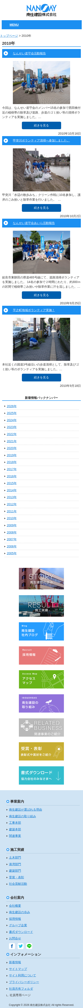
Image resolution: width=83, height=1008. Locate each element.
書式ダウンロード (21, 932)
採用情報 (15, 918)
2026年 (12, 406)
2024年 (12, 420)
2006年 (12, 546)
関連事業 (15, 835)
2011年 (12, 511)
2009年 (12, 525)
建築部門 (15, 870)
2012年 (12, 504)
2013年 (12, 497)
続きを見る (41, 125)
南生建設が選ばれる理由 (25, 809)
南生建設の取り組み (22, 816)
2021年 (12, 441)
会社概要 (15, 905)
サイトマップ (18, 969)
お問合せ (15, 938)
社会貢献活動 (18, 883)
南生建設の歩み (19, 912)
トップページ (9, 35)
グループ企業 (18, 925)
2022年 (12, 434)
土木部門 (15, 857)
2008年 (12, 532)
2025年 (12, 413)
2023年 (12, 427)
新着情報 (15, 962)
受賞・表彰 (16, 877)
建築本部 (15, 829)
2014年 (12, 490)
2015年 (12, 483)
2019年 (12, 455)
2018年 (12, 462)
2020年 (12, 448)
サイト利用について (22, 975)
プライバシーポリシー (24, 982)
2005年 (12, 553)
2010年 (12, 518)
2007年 (12, 539)
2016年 (12, 476)
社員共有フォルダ (21, 988)
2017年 (12, 469)
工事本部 (15, 822)
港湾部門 (15, 864)
